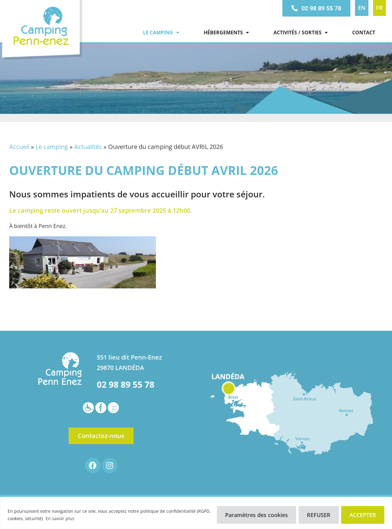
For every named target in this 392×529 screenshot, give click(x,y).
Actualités (88, 147)
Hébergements (226, 32)
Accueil (19, 147)
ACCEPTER (362, 515)
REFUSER (318, 515)
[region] (196, 513)
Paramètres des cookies (256, 515)
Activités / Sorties (300, 32)
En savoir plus (60, 518)
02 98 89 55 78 (125, 384)
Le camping (161, 32)
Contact (363, 32)
